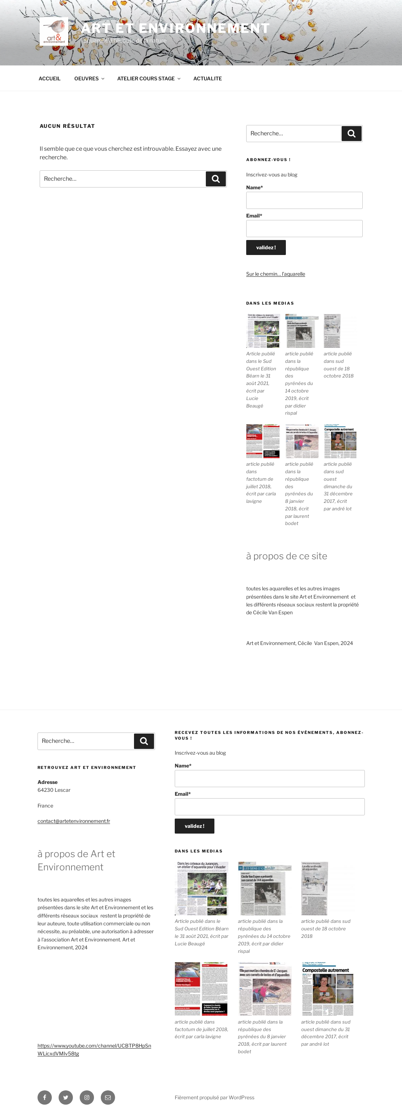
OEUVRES (89, 78)
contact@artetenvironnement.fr (74, 821)
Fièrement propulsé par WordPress (214, 1097)
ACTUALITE (207, 78)
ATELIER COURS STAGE (149, 78)
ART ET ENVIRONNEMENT (176, 28)
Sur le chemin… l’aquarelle (275, 274)
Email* (304, 224)
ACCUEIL (50, 78)
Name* (304, 196)
